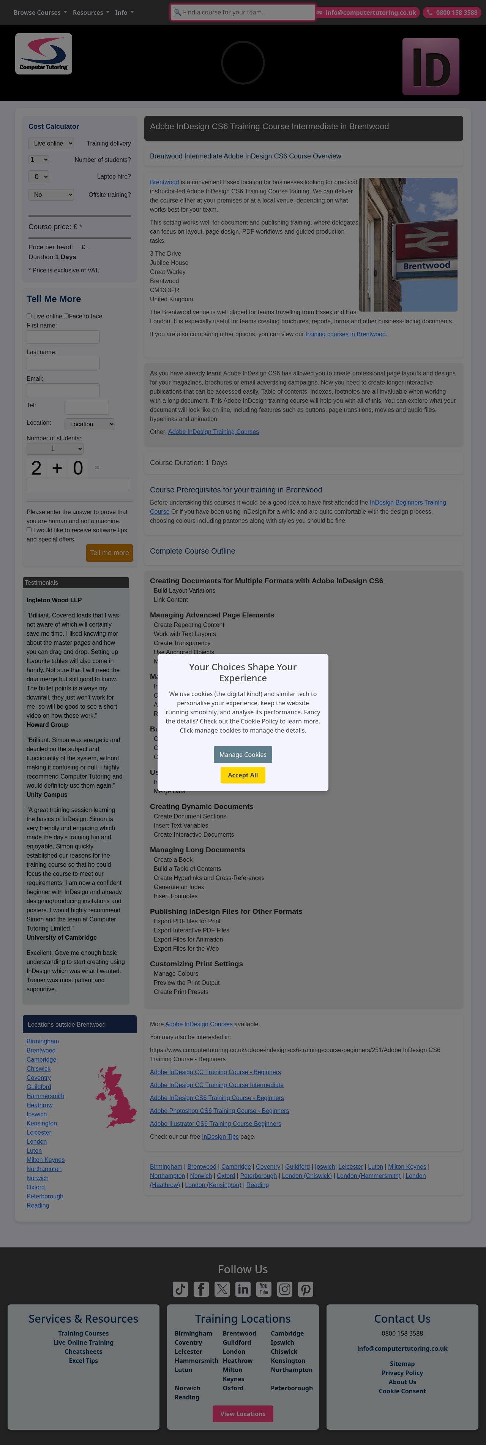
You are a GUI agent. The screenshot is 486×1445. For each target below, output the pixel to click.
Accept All (243, 775)
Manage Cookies (243, 754)
